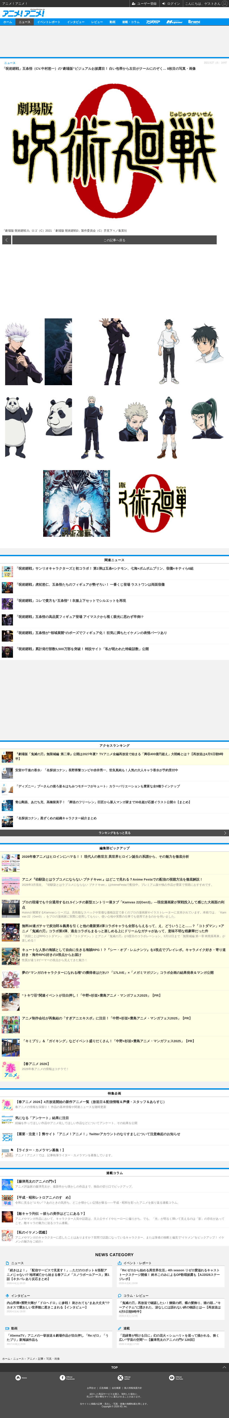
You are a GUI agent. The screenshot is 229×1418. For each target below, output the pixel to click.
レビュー (97, 21)
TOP (114, 1367)
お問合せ (91, 1388)
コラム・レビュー (135, 1295)
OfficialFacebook (70, 1378)
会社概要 (116, 1388)
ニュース (24, 21)
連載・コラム (131, 21)
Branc (194, 21)
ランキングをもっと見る (115, 833)
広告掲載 (103, 1388)
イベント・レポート (137, 1262)
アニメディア (153, 21)
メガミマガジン (174, 21)
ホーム (7, 21)
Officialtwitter (127, 1378)
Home (24, 1378)
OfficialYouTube (179, 1378)
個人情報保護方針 (133, 1388)
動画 (112, 21)
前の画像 (6, 239)
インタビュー (76, 21)
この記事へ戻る (114, 239)
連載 (126, 1328)
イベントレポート (48, 21)
